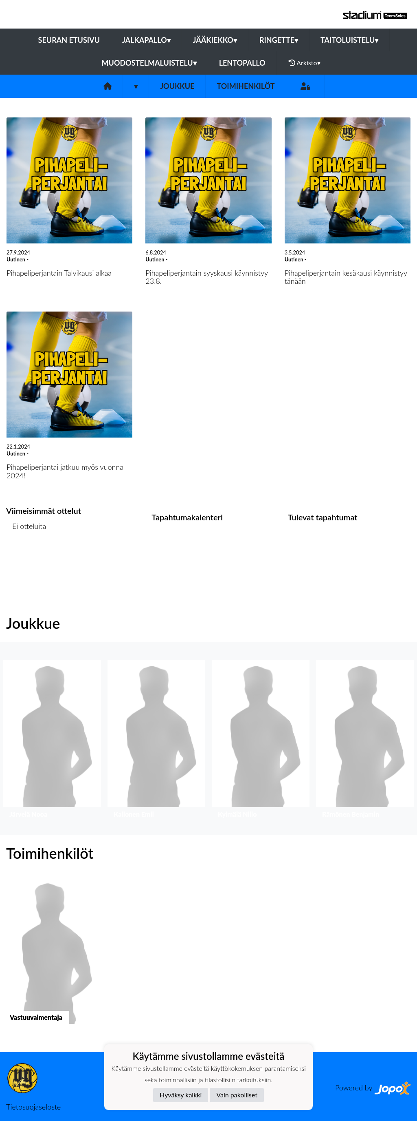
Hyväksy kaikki (181, 1095)
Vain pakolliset (236, 1095)
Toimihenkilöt (245, 86)
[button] (52, 741)
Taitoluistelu (349, 39)
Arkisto (304, 63)
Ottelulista (26, 558)
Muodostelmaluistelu (149, 62)
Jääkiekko (215, 39)
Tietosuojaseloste (33, 1106)
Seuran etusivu (69, 39)
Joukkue (177, 86)
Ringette (278, 39)
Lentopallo (242, 62)
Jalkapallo (146, 39)
